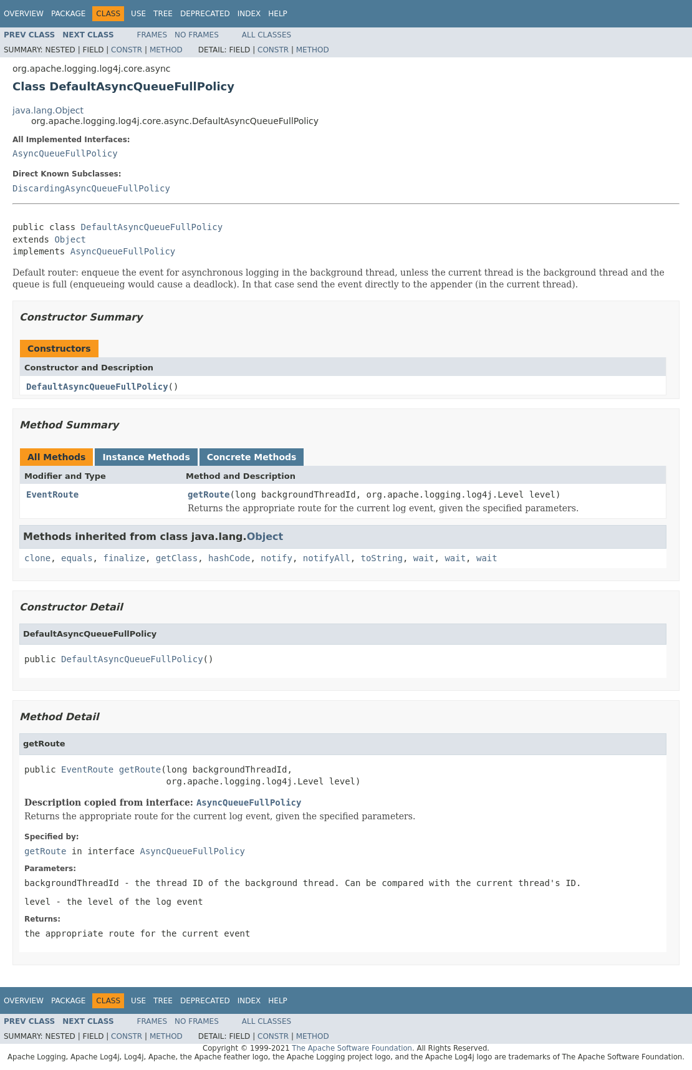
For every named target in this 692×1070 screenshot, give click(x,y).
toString (382, 558)
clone (37, 558)
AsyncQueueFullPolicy (65, 153)
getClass (177, 558)
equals (77, 558)
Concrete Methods (252, 457)
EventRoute (52, 494)
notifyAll (326, 558)
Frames (152, 35)
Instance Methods (146, 457)
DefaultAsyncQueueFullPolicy (152, 227)
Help (277, 13)
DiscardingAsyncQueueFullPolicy (91, 188)
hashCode (229, 558)
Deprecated (205, 13)
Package (68, 13)
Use (138, 13)
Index (249, 13)
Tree (163, 13)
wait (424, 558)
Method (166, 50)
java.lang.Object (48, 110)
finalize (124, 558)
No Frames (197, 35)
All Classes (266, 35)
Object (70, 239)
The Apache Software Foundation (352, 1048)
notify (276, 558)
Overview (24, 13)
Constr (126, 50)
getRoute (208, 494)
